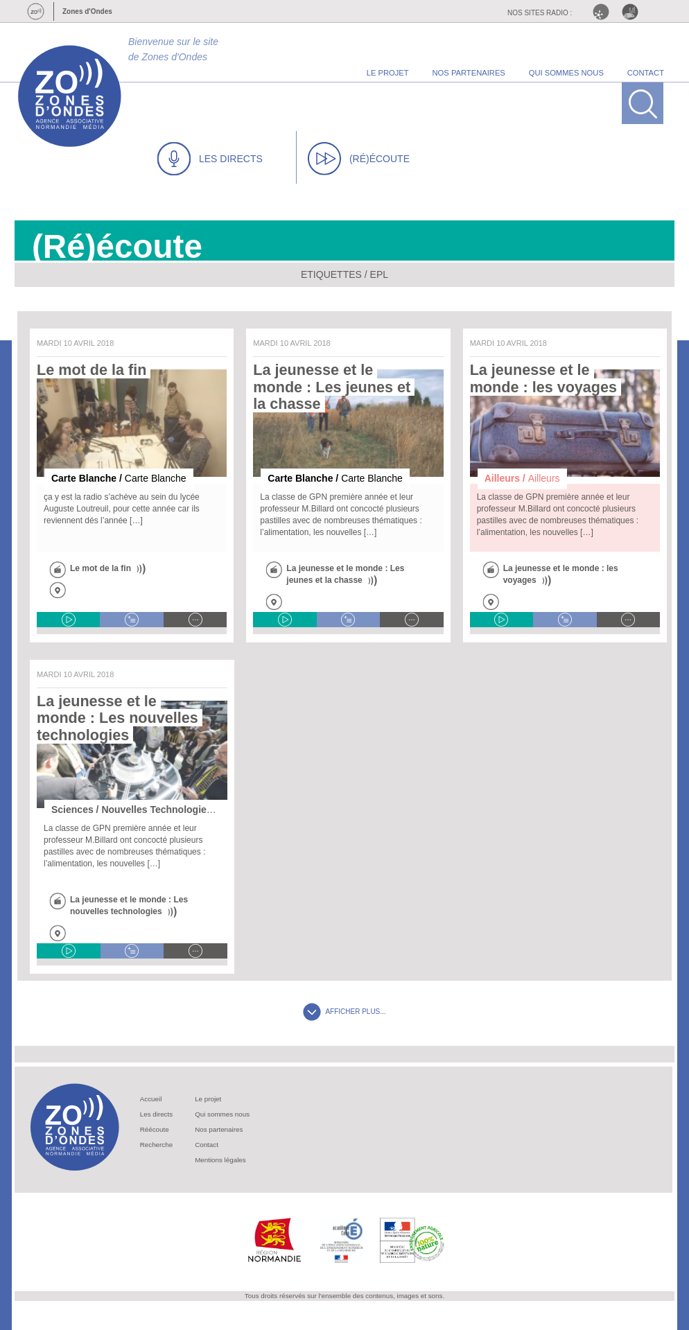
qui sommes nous (566, 73)
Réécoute (154, 1129)
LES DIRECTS (210, 158)
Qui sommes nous (222, 1114)
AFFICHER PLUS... (344, 1011)
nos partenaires (469, 73)
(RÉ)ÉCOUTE (359, 158)
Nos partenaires (219, 1129)
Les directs (156, 1114)
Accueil (151, 1099)
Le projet (208, 1099)
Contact (206, 1144)
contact (645, 73)
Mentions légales (220, 1160)
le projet (388, 73)
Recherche (156, 1144)
